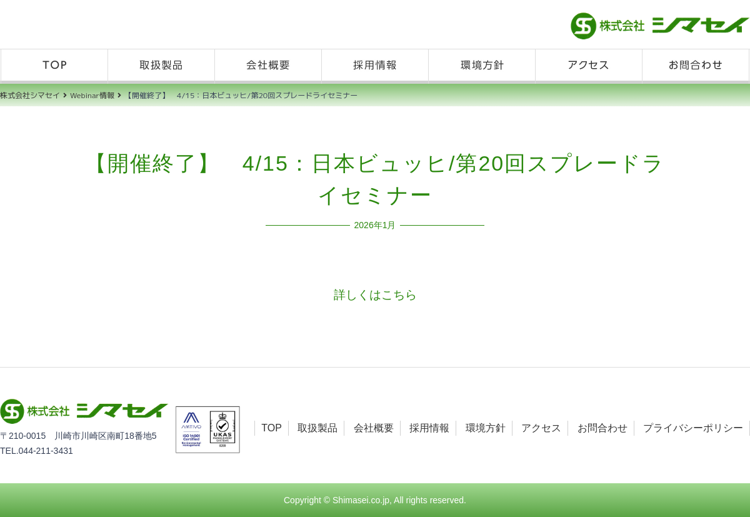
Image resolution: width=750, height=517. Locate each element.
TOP (54, 66)
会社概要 (268, 66)
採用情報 (375, 66)
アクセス (589, 66)
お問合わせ (695, 66)
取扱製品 (161, 66)
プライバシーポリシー (693, 428)
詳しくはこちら (375, 294)
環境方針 (482, 66)
